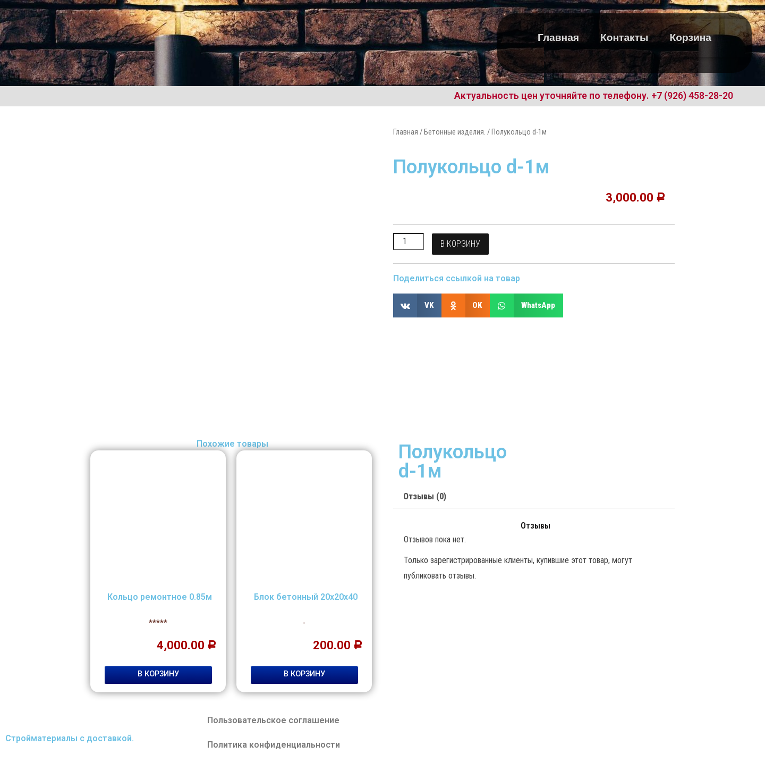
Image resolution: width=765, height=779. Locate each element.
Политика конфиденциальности (273, 745)
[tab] (424, 497)
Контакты (624, 37)
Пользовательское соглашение (273, 720)
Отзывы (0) (424, 496)
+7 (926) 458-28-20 (692, 95)
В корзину (460, 244)
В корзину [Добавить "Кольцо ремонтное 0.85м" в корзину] (158, 674)
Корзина (691, 37)
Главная (558, 37)
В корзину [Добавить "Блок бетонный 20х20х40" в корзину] (304, 674)
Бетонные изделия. (455, 132)
